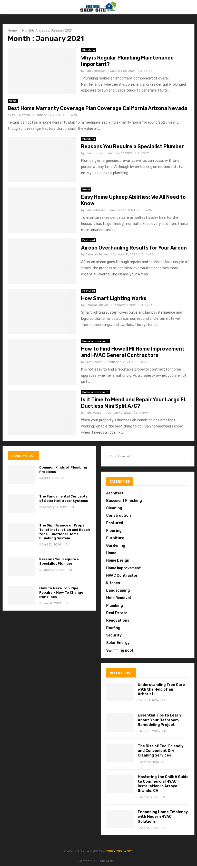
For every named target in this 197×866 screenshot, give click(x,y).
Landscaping (118, 590)
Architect (115, 493)
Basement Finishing (124, 501)
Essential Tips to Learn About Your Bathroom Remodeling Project (159, 720)
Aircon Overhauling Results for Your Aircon (134, 248)
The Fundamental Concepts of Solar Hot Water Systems (63, 498)
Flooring (114, 531)
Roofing (113, 628)
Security (114, 635)
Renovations (117, 620)
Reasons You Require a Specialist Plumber (132, 146)
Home (13, 100)
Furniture (115, 538)
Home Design (117, 560)
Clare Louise (94, 153)
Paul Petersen (95, 71)
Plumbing (88, 50)
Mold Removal (118, 598)
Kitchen (113, 583)
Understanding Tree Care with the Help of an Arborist (161, 689)
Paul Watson (21, 115)
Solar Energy (118, 643)
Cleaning (114, 508)
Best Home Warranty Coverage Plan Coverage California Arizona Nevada (97, 108)
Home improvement (95, 341)
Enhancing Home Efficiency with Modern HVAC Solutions (163, 816)
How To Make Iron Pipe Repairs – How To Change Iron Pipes (61, 592)
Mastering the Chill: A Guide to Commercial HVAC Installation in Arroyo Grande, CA (163, 784)
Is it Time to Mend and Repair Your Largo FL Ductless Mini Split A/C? (134, 402)
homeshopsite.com (119, 850)
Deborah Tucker (96, 254)
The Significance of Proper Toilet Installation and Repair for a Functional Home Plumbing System (64, 531)
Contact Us (87, 861)
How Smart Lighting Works (113, 298)
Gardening (115, 545)
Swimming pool (119, 650)
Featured (88, 240)
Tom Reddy (93, 362)
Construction (118, 515)
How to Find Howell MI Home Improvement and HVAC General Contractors (132, 352)
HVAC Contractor (122, 575)
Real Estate (116, 613)
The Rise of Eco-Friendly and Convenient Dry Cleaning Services (160, 751)
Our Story (107, 861)
